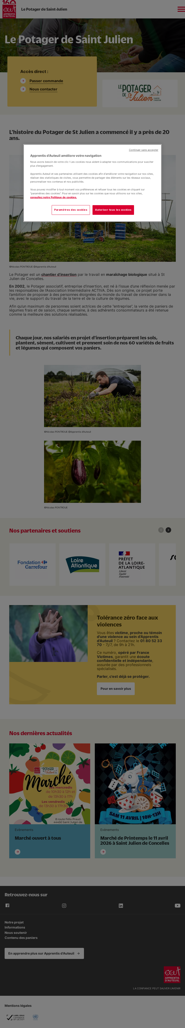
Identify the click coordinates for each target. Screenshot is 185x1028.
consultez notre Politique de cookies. (53, 197)
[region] (92, 183)
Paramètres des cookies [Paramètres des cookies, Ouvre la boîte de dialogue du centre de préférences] (70, 209)
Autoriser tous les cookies (113, 209)
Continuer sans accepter (143, 150)
